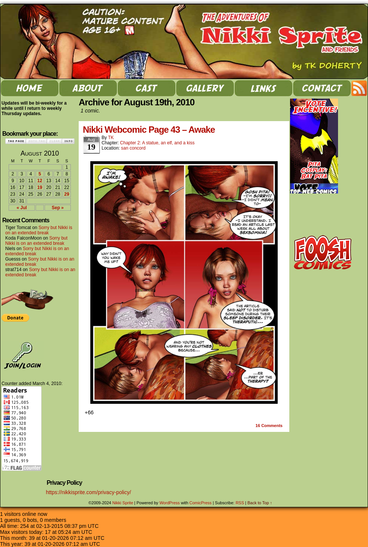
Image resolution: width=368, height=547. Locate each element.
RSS (359, 88)
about (88, 88)
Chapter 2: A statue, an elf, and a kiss (157, 142)
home (29, 88)
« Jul (21, 207)
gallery (205, 88)
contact (322, 88)
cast (146, 88)
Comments (269, 425)
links (263, 88)
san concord (133, 148)
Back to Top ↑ (259, 503)
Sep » (58, 207)
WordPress (169, 503)
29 (66, 194)
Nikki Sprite (122, 503)
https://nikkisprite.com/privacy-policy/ (88, 492)
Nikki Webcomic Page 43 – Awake (149, 129)
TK (111, 137)
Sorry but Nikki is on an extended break (38, 230)
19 (39, 187)
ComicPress (200, 503)
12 (39, 180)
